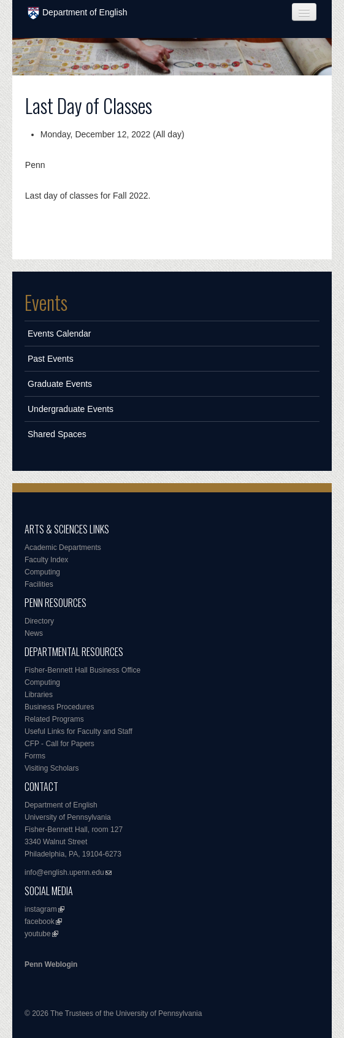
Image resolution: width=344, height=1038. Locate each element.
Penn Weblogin (51, 964)
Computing (42, 572)
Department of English (78, 13)
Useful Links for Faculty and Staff (78, 731)
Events (46, 302)
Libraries (39, 694)
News (34, 633)
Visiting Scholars (52, 768)
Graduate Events (60, 384)
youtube (38, 933)
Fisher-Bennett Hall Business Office (82, 670)
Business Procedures (59, 707)
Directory (39, 621)
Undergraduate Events (70, 409)
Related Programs (54, 719)
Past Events (51, 359)
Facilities (39, 584)
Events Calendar (59, 333)
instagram (41, 909)
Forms (35, 756)
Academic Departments (63, 547)
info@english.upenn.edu (64, 872)
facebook (40, 921)
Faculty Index (46, 559)
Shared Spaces (57, 434)
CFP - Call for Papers (59, 743)
